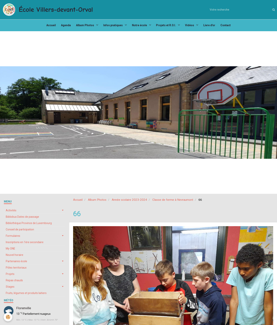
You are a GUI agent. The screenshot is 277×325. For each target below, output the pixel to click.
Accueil (48, 26)
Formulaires (13, 237)
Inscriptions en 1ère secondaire (24, 243)
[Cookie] (8, 317)
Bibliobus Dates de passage (22, 218)
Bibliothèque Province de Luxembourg (29, 224)
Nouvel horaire (14, 256)
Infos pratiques (113, 26)
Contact (228, 26)
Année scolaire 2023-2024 (129, 201)
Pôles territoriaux (16, 269)
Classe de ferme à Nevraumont (172, 201)
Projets (10, 275)
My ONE (10, 250)
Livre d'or (211, 26)
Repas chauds (14, 282)
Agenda (64, 26)
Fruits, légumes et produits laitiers (26, 294)
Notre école (140, 26)
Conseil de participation (20, 231)
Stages (10, 288)
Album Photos (84, 26)
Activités (11, 212)
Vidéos (191, 26)
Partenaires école (16, 263)
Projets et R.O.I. (167, 26)
